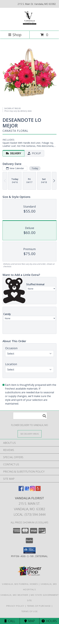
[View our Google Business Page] (26, 490)
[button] (29, 550)
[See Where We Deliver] (30, 433)
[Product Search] (30, 415)
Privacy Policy (15, 605)
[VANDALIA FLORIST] (29, 26)
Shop (14, 34)
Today (35, 168)
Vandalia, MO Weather (14, 595)
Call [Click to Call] (10, 621)
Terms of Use (29, 611)
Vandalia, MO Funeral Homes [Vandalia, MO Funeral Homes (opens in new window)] (20, 584)
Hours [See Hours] (49, 621)
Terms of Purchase (39, 605)
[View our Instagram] (32, 490)
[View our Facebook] (21, 490)
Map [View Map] (29, 621)
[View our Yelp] (38, 490)
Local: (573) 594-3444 (29, 514)
